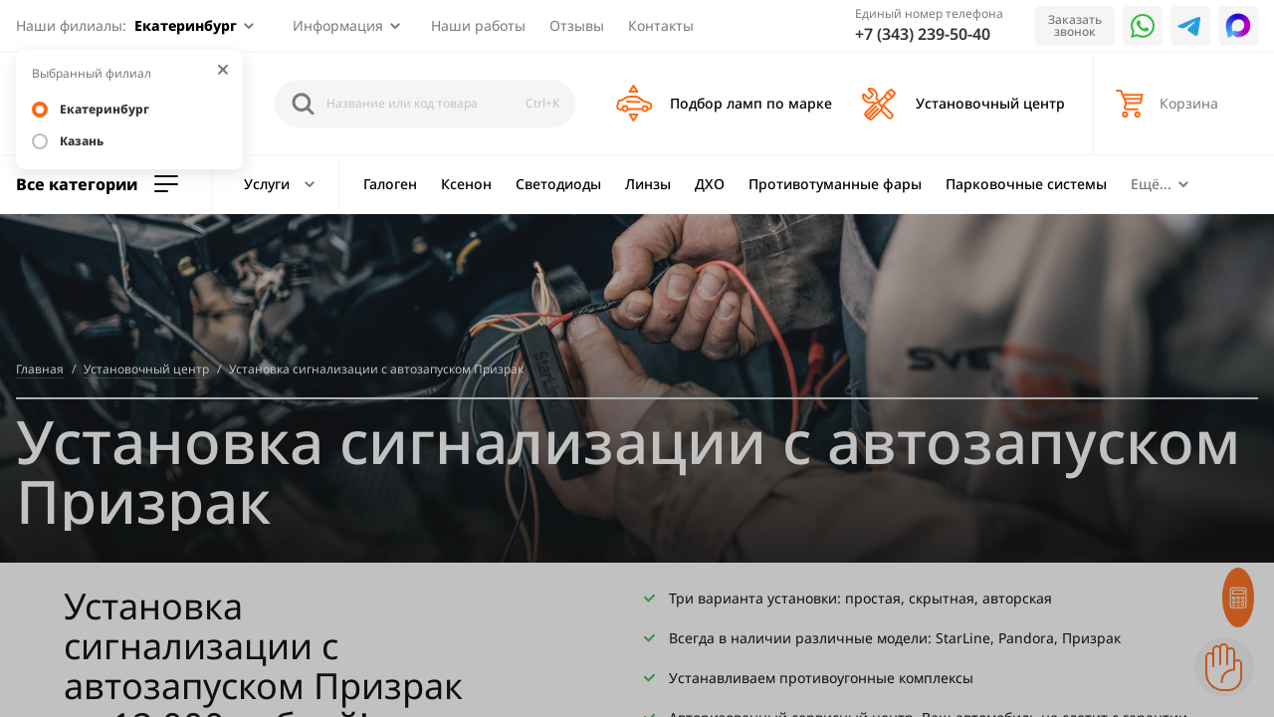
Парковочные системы (1026, 183)
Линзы (648, 183)
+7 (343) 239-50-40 (922, 34)
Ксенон (466, 183)
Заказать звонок (1075, 25)
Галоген (390, 183)
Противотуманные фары (835, 183)
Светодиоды (558, 183)
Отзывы (576, 25)
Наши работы (478, 25)
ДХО (710, 183)
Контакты (661, 25)
